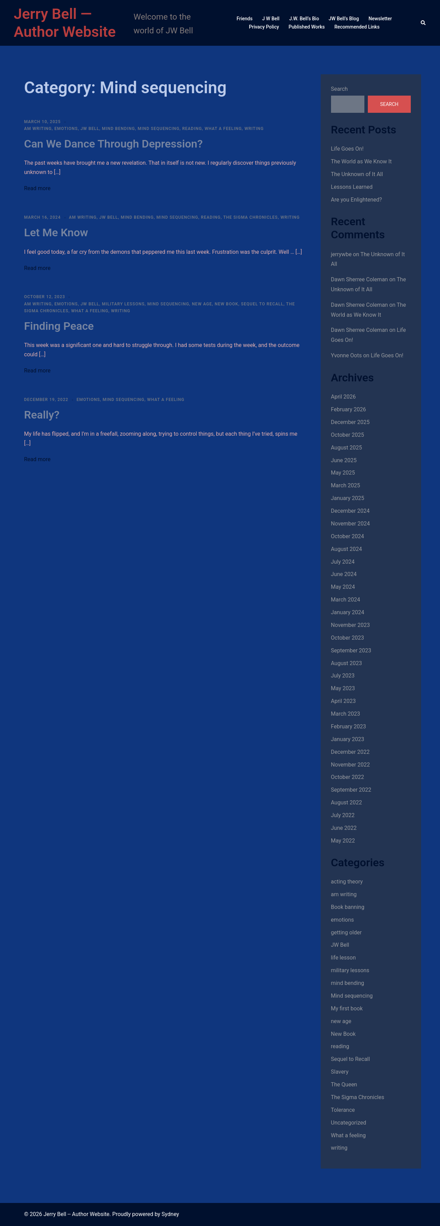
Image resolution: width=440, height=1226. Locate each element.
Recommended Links (357, 27)
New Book (227, 304)
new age (202, 304)
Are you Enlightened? (356, 199)
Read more (37, 188)
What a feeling (223, 128)
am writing (38, 128)
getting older (346, 932)
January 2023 (347, 739)
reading (192, 128)
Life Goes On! (347, 148)
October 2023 (347, 637)
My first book (347, 1008)
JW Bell (89, 128)
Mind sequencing (158, 128)
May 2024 (343, 587)
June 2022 (344, 828)
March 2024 (345, 599)
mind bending (118, 128)
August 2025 (346, 447)
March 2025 (345, 485)
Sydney (170, 1214)
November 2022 (350, 764)
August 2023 (346, 663)
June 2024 (344, 574)
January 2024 (347, 612)
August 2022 (346, 802)
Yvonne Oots (346, 355)
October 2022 (347, 777)
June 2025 (344, 460)
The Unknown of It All (357, 174)
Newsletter (380, 18)
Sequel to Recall (262, 304)
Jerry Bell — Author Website (65, 22)
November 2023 (350, 625)
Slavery (340, 1071)
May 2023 (343, 688)
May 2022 (343, 840)
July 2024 (343, 561)
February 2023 (348, 726)
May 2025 (343, 472)
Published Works (307, 27)
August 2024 (346, 549)
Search (339, 89)
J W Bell (271, 18)
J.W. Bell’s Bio (304, 18)
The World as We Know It (361, 161)
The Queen (344, 1084)
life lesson (343, 957)
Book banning (347, 907)
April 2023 (343, 701)
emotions (66, 128)
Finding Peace (59, 326)
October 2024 (347, 536)
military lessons (123, 304)
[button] (423, 22)
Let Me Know (56, 232)
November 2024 (350, 523)
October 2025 (347, 435)
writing (254, 128)
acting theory (347, 881)
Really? (41, 414)
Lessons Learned (352, 187)
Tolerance (343, 1110)
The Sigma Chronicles (250, 217)
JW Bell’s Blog (344, 18)
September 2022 (351, 789)
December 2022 (350, 752)
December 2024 (350, 511)
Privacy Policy (264, 27)
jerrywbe (341, 254)
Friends (244, 18)
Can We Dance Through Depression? (113, 143)
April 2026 (343, 396)
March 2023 (345, 713)
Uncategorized (348, 1122)
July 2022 (343, 815)
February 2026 (348, 409)
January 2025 (347, 498)
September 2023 (351, 650)
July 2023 (343, 675)
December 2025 (350, 422)
